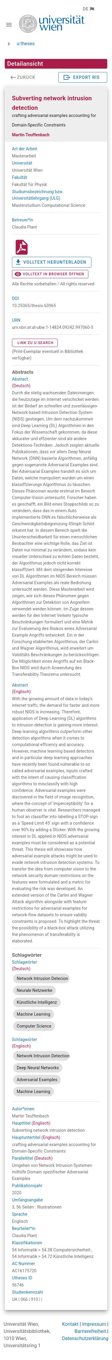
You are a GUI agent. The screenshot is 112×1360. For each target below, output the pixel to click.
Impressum (94, 1324)
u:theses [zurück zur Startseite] (26, 43)
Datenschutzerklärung (85, 1338)
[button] (88, 9)
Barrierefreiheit (90, 1331)
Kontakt (70, 1324)
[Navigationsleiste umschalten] (9, 24)
